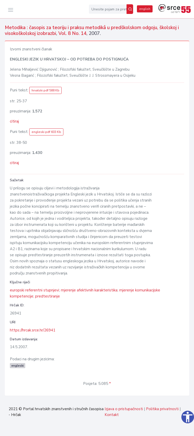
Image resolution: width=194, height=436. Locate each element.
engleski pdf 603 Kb (46, 132)
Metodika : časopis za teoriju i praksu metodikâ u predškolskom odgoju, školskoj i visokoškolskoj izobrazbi (92, 30)
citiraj (14, 121)
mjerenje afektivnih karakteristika (89, 290)
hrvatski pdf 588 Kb (45, 90)
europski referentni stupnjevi (34, 290)
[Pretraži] (130, 9)
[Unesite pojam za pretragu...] (108, 9)
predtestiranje (47, 296)
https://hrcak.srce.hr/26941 (32, 330)
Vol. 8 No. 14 (72, 33)
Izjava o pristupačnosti (124, 408)
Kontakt (112, 414)
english (144, 9)
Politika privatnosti (162, 408)
